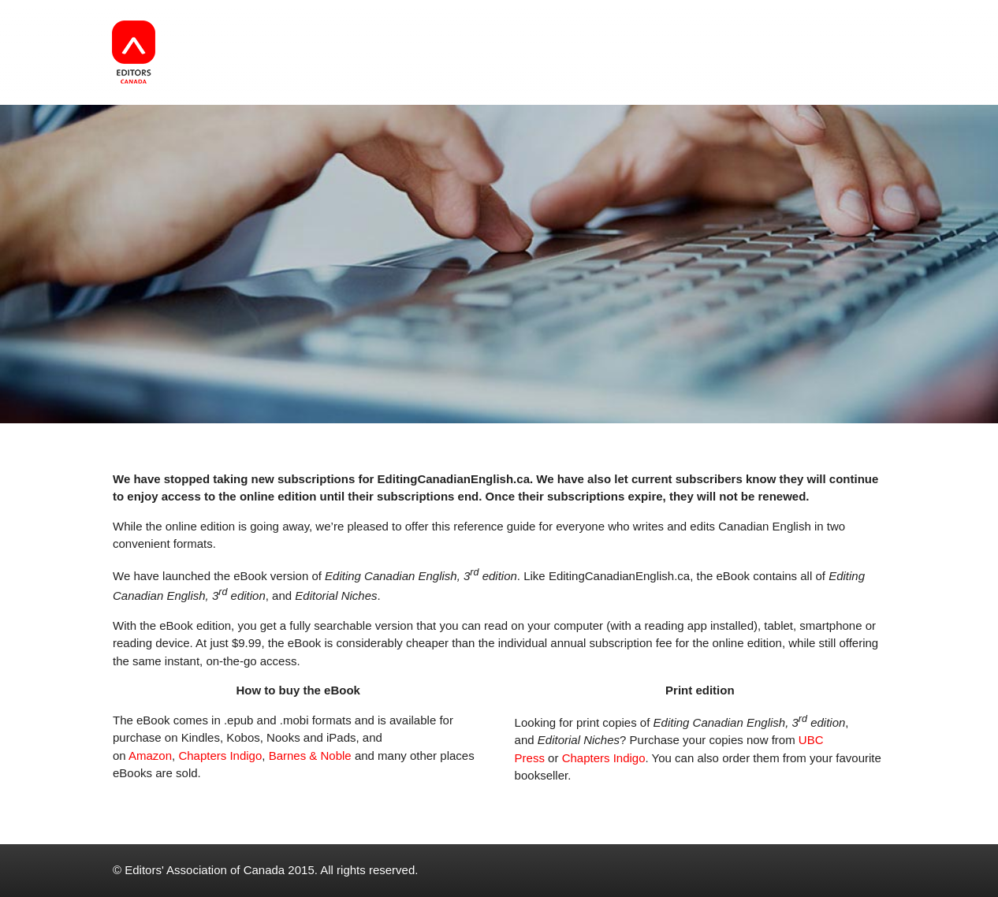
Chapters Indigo (220, 755)
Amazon (150, 755)
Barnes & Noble (310, 755)
